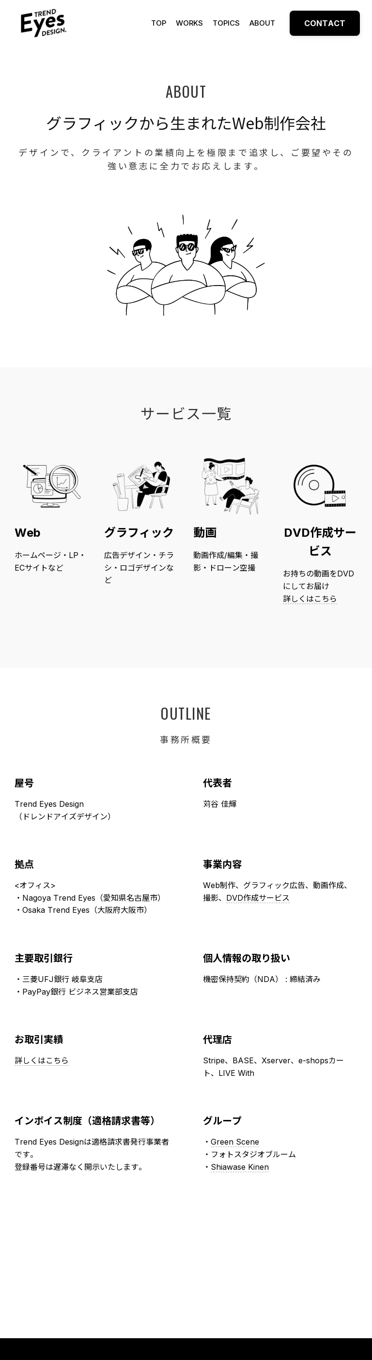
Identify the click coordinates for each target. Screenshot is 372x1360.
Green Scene (235, 1142)
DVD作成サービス (258, 898)
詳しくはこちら (310, 599)
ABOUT (262, 23)
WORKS (189, 23)
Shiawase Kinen (240, 1167)
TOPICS (226, 23)
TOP (158, 23)
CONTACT (324, 23)
